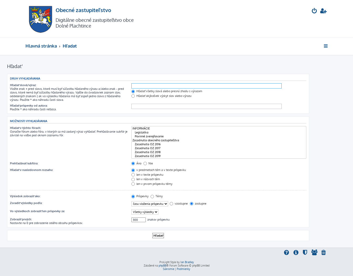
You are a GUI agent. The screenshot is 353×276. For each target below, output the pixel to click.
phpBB (162, 265)
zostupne (198, 203)
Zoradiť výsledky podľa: (26, 203)
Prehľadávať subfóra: (24, 163)
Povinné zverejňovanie (219, 136)
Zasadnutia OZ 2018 (219, 152)
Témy (157, 196)
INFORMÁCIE (219, 129)
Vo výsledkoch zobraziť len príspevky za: (37, 211)
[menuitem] (314, 11)
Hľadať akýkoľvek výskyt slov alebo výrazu (161, 96)
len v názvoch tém (145, 179)
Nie (148, 163)
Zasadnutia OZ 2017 (219, 148)
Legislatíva (219, 132)
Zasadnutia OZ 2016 (219, 144)
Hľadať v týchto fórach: (25, 128)
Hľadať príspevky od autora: (28, 105)
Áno (136, 163)
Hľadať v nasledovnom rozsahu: (31, 170)
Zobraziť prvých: (21, 219)
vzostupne (179, 203)
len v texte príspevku (147, 174)
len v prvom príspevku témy (151, 184)
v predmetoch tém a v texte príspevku (158, 170)
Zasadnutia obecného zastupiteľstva (219, 140)
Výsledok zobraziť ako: (25, 196)
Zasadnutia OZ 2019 (219, 156)
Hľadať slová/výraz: (23, 85)
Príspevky (139, 196)
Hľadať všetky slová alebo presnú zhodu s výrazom (166, 91)
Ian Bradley (187, 262)
